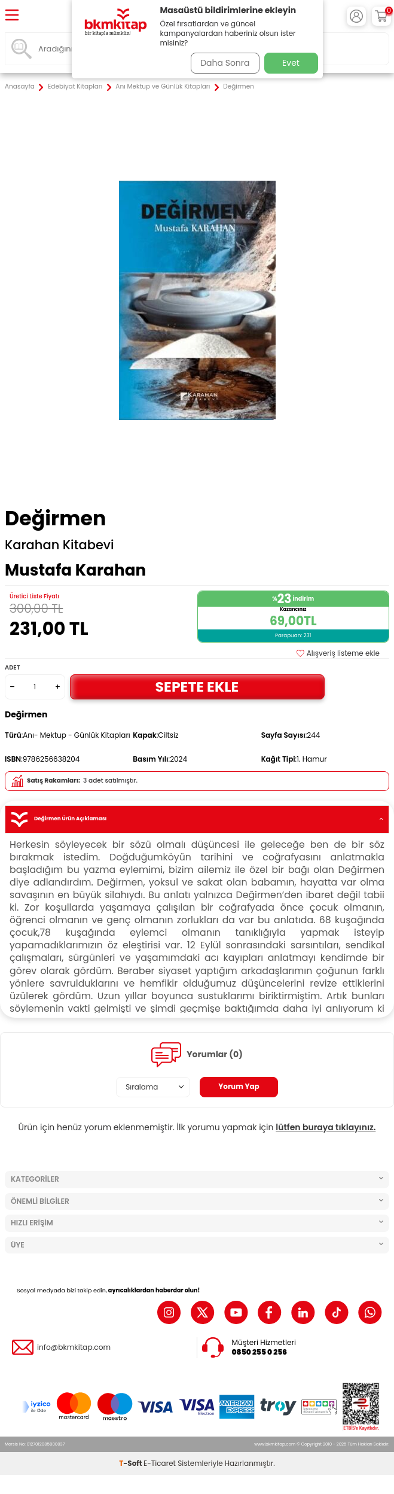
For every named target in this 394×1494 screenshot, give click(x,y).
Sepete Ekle (197, 686)
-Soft (131, 1463)
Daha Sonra (224, 63)
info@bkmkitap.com (74, 1347)
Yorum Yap (238, 1086)
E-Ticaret (159, 1463)
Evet (291, 63)
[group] (197, 300)
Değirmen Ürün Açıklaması (197, 819)
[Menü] (12, 16)
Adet (12, 667)
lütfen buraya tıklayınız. (325, 1127)
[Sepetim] (381, 16)
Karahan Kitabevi (59, 545)
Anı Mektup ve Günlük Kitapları (162, 87)
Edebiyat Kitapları (75, 87)
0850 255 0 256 (260, 1352)
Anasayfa (20, 87)
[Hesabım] (356, 16)
